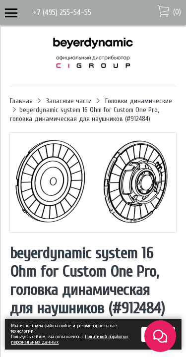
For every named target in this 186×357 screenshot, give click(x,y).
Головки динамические (138, 101)
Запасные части (69, 101)
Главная (21, 101)
